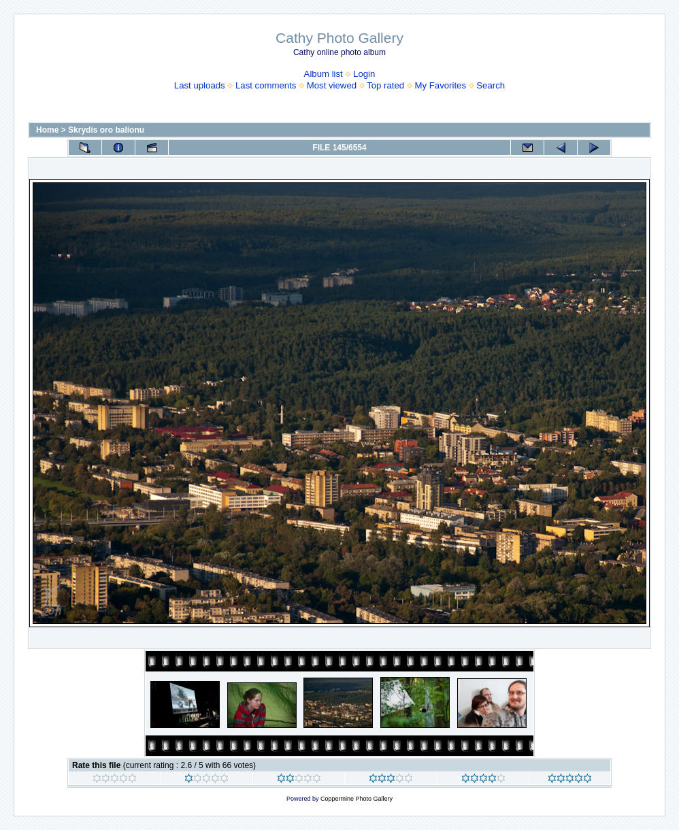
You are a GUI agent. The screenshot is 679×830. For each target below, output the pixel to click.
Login (364, 74)
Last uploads (199, 85)
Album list (323, 74)
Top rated (385, 85)
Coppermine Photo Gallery (356, 798)
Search (490, 85)
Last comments (265, 85)
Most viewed (332, 85)
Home (47, 130)
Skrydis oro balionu (106, 130)
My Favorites (440, 85)
